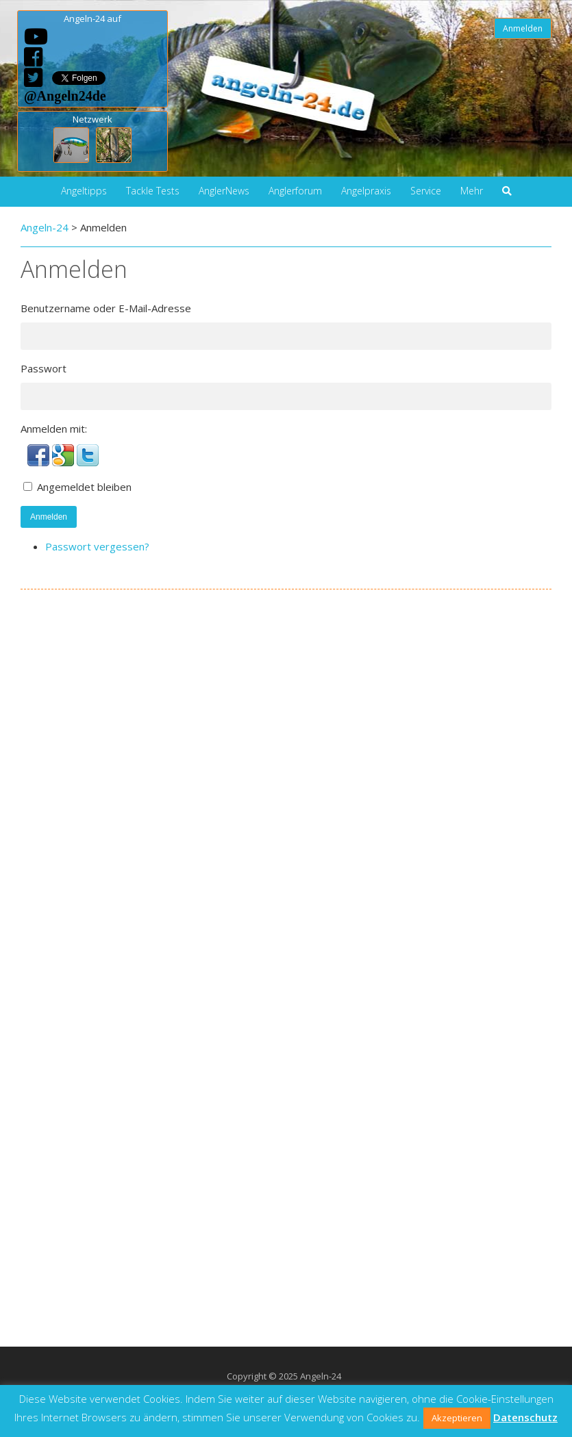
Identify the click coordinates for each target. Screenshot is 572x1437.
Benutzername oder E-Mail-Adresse (106, 308)
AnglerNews (224, 190)
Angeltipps (84, 190)
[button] (39, 462)
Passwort (43, 368)
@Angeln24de (65, 95)
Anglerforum (295, 190)
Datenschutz (525, 1417)
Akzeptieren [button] (457, 1418)
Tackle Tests (152, 190)
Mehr (471, 190)
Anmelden (523, 28)
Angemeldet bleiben (84, 487)
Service (425, 190)
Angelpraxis (366, 190)
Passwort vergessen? (97, 546)
